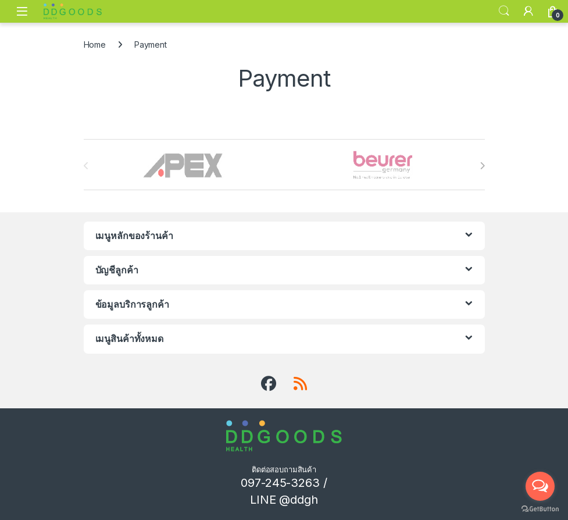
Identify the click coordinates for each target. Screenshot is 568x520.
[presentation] (482, 166)
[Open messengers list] (540, 486)
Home (95, 44)
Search (504, 11)
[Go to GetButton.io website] (540, 508)
